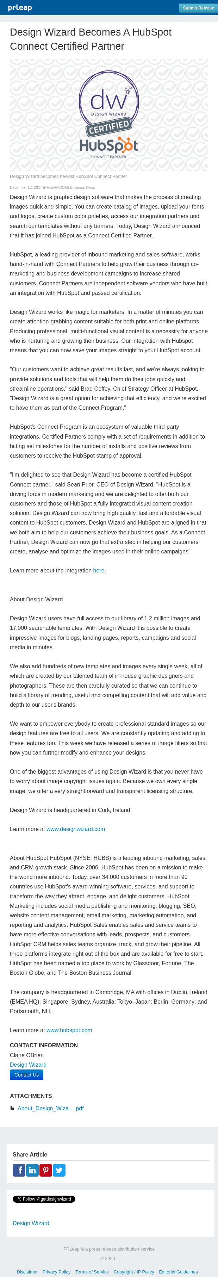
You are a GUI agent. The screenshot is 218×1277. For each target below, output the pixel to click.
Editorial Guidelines (178, 1272)
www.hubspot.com (69, 1030)
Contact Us (26, 1075)
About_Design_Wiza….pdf (51, 1108)
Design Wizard (28, 1065)
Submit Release (198, 8)
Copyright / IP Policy (134, 1272)
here (99, 571)
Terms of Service (92, 1272)
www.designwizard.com (75, 829)
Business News (82, 188)
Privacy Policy (57, 1272)
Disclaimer (27, 1272)
